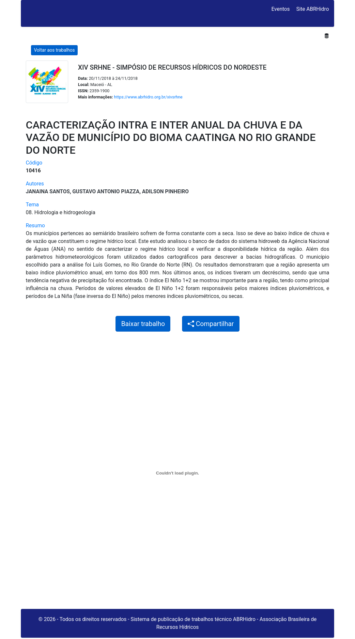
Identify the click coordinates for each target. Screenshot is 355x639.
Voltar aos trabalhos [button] (54, 50)
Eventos (280, 9)
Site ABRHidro (312, 9)
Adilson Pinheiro (165, 191)
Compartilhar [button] (211, 324)
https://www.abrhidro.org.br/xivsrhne (148, 97)
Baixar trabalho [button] (143, 324)
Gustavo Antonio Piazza (106, 191)
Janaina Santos (48, 191)
